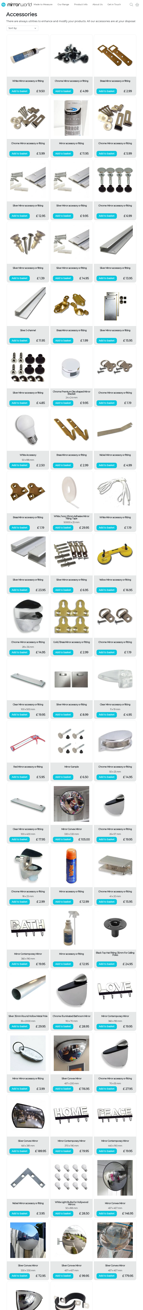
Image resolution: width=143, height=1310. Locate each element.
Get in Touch (114, 4)
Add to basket (19, 91)
